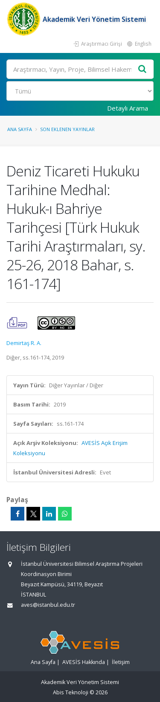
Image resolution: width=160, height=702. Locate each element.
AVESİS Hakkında (83, 662)
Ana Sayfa (19, 129)
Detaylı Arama (127, 108)
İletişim (121, 662)
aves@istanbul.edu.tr (48, 604)
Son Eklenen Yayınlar (67, 129)
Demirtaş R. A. (23, 343)
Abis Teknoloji (70, 692)
